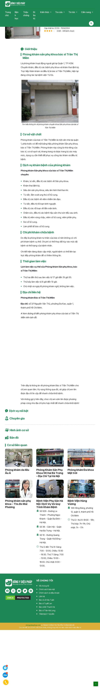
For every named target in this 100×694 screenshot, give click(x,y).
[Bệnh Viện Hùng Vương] (81, 489)
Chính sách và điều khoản (49, 593)
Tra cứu (59, 12)
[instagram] (13, 591)
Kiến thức (45, 12)
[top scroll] (95, 684)
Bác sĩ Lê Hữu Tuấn (46, 600)
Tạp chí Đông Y (15, 4)
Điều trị (34, 15)
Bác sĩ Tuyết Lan (45, 603)
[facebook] (7, 591)
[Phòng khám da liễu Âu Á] (18, 458)
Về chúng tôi (44, 586)
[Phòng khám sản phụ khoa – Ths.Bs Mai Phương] (18, 489)
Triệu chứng (26, 14)
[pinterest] (31, 591)
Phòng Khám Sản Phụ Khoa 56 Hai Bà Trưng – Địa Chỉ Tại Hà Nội (49, 473)
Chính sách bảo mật (47, 589)
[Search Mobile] (91, 23)
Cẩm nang (86, 12)
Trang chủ (8, 14)
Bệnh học (16, 15)
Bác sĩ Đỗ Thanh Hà (47, 607)
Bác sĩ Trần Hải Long (47, 610)
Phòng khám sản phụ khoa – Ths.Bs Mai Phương (18, 504)
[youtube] (19, 591)
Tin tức (72, 12)
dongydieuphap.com (33, 625)
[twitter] (25, 591)
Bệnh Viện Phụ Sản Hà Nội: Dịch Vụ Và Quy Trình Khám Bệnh (49, 504)
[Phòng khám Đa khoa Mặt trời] (81, 458)
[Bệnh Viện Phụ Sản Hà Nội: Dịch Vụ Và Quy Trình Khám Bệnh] (50, 489)
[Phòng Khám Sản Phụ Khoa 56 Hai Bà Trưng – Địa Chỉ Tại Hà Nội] (50, 458)
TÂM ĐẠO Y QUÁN (46, 614)
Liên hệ (42, 596)
